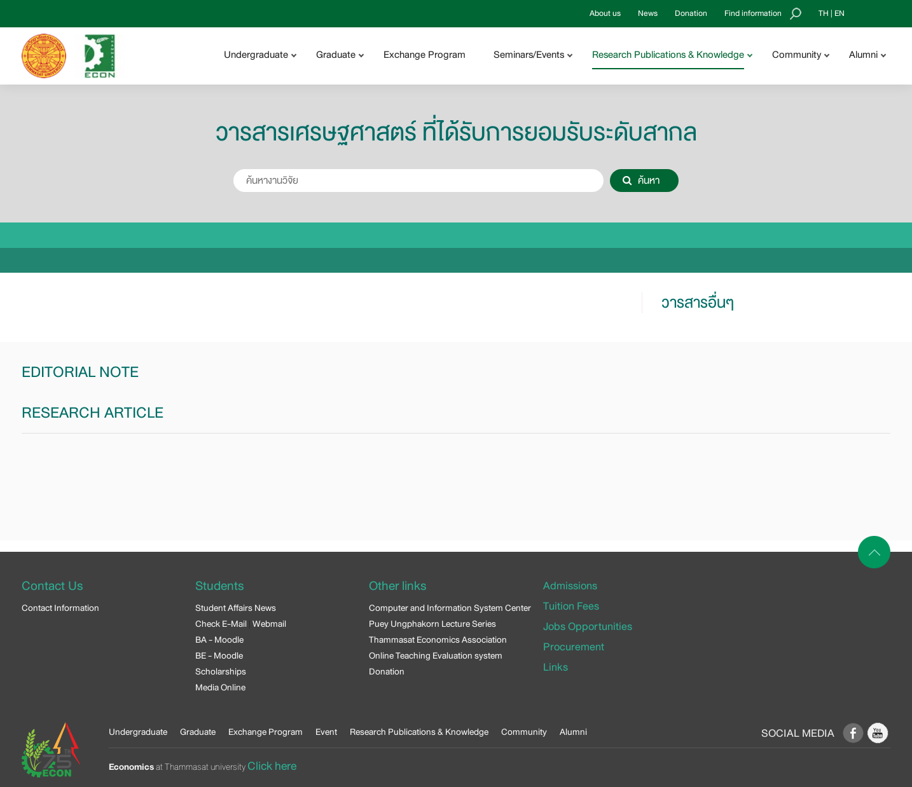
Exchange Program (424, 54)
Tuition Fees (571, 606)
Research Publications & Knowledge (419, 731)
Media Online (220, 687)
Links (555, 667)
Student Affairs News (235, 607)
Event (326, 731)
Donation (691, 13)
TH (824, 13)
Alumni (573, 731)
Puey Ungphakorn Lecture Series (432, 623)
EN (839, 13)
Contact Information (60, 607)
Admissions (570, 586)
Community (524, 731)
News (648, 13)
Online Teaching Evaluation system (435, 655)
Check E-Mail (221, 623)
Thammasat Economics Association (438, 639)
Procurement (573, 647)
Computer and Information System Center (450, 607)
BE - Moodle (219, 655)
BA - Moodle (219, 639)
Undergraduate (138, 731)
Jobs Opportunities (587, 626)
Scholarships (220, 671)
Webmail (269, 623)
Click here (271, 766)
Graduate (198, 731)
